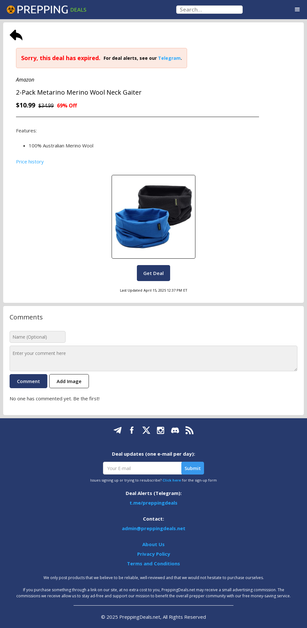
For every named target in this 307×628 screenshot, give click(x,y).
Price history (30, 161)
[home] (46, 9)
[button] (297, 9)
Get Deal (153, 273)
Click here (171, 480)
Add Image (69, 381)
